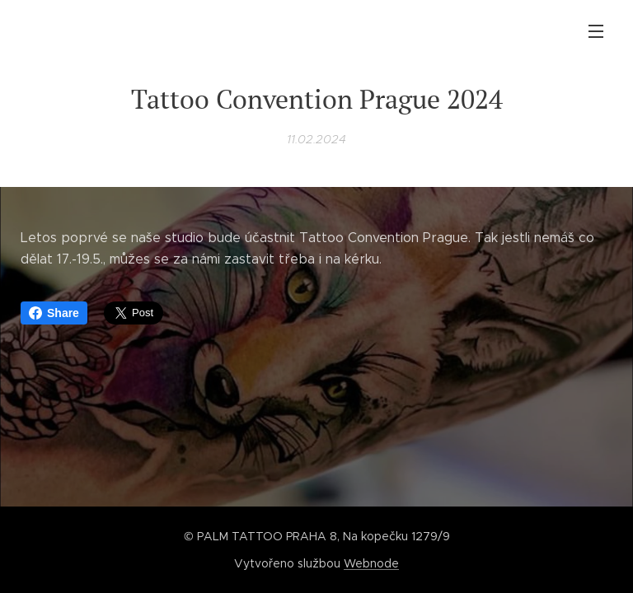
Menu (595, 31)
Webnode (371, 563)
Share (54, 313)
